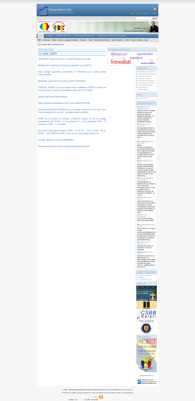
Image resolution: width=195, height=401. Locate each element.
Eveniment (46, 40)
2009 (53, 53)
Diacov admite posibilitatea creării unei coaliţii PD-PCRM (64, 103)
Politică (54, 40)
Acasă (41, 35)
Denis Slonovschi (127, 389)
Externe (60, 40)
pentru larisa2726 (143, 243)
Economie (83, 40)
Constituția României (145, 85)
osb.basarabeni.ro (146, 375)
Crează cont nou (145, 279)
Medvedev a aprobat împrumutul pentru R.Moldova (62, 81)
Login (132, 13)
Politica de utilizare (110, 392)
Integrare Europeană (71, 40)
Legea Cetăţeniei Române (147, 74)
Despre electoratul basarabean (52, 96)
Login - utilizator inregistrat (144, 276)
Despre (147, 13)
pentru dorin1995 (144, 125)
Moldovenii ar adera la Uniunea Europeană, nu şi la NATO (65, 65)
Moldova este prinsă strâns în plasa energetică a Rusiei (63, 146)
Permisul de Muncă (144, 78)
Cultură (127, 40)
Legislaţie (50, 35)
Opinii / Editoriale (117, 40)
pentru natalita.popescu (144, 108)
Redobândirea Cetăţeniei (146, 72)
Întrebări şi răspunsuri (63, 35)
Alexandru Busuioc (106, 389)
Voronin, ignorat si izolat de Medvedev (56, 139)
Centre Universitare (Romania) (84, 35)
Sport (146, 40)
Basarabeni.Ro (60, 9)
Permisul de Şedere (144, 76)
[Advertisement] (121, 91)
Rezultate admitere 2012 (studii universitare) (112, 35)
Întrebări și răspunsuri (83, 392)
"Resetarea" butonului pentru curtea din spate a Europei (64, 58)
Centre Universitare (97, 392)
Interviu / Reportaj (137, 40)
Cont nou (139, 13)
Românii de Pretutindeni (102, 40)
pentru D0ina (145, 179)
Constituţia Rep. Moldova (146, 83)
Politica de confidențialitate (125, 392)
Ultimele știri (65, 392)
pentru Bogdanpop (142, 216)
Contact (154, 13)
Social (90, 40)
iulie (46, 53)
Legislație (73, 392)
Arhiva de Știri (143, 98)
